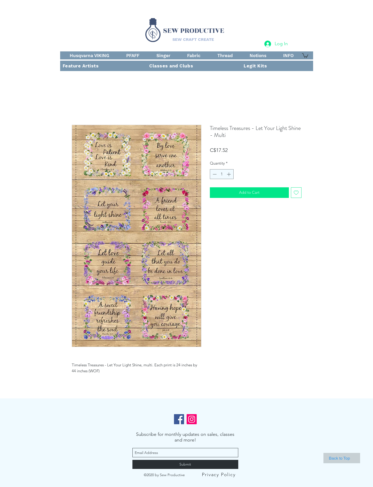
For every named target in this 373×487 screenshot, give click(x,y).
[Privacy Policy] (219, 474)
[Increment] (229, 174)
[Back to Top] (341, 458)
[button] (305, 55)
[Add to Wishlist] (296, 192)
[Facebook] (179, 419)
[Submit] (185, 464)
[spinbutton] (221, 174)
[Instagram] (192, 419)
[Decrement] (214, 174)
